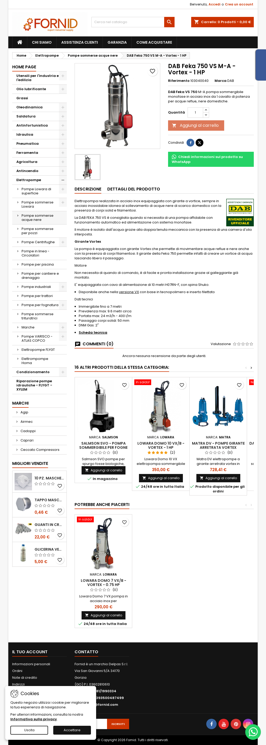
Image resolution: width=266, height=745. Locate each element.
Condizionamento (33, 372)
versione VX (129, 291)
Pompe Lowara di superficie (36, 191)
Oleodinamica (29, 107)
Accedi (214, 4)
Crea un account (239, 4)
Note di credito (24, 677)
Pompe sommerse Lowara (38, 204)
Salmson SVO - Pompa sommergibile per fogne (103, 445)
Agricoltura (26, 161)
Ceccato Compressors (39, 449)
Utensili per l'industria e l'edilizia (37, 77)
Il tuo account (30, 652)
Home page (24, 67)
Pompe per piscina (38, 264)
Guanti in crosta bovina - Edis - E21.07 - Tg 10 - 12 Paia (49, 525)
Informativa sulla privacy (33, 719)
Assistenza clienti (79, 42)
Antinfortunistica (32, 125)
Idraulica (24, 134)
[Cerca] (133, 22)
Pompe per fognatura (40, 304)
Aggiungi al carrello (195, 125)
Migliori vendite (30, 463)
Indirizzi (18, 684)
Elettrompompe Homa (35, 360)
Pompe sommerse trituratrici (38, 316)
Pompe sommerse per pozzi (38, 230)
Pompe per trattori (37, 295)
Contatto (86, 652)
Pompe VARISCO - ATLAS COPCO (37, 338)
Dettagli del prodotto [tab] (133, 189)
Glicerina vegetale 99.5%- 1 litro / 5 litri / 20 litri (49, 549)
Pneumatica (27, 143)
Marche (28, 327)
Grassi (22, 98)
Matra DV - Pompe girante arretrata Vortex (218, 445)
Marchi (20, 403)
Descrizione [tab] (88, 189)
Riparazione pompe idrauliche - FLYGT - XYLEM (34, 385)
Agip (24, 412)
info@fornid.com (102, 704)
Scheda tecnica (93, 332)
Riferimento (179, 80)
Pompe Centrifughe (38, 242)
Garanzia (117, 42)
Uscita (29, 730)
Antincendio (27, 170)
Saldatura (26, 116)
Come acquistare (154, 42)
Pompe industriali (36, 286)
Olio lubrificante (31, 89)
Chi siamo (42, 42)
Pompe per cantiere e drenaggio (40, 275)
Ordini (17, 670)
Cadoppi (28, 430)
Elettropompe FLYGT (38, 349)
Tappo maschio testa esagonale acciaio (49, 500)
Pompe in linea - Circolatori (35, 253)
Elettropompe (28, 179)
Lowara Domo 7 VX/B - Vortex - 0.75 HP (103, 582)
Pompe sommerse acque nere (38, 217)
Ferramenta (27, 152)
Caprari (27, 440)
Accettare (72, 730)
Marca (221, 80)
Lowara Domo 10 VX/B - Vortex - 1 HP (160, 445)
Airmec (26, 421)
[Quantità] (195, 112)
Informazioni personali (31, 664)
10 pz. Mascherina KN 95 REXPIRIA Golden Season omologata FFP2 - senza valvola (49, 478)
